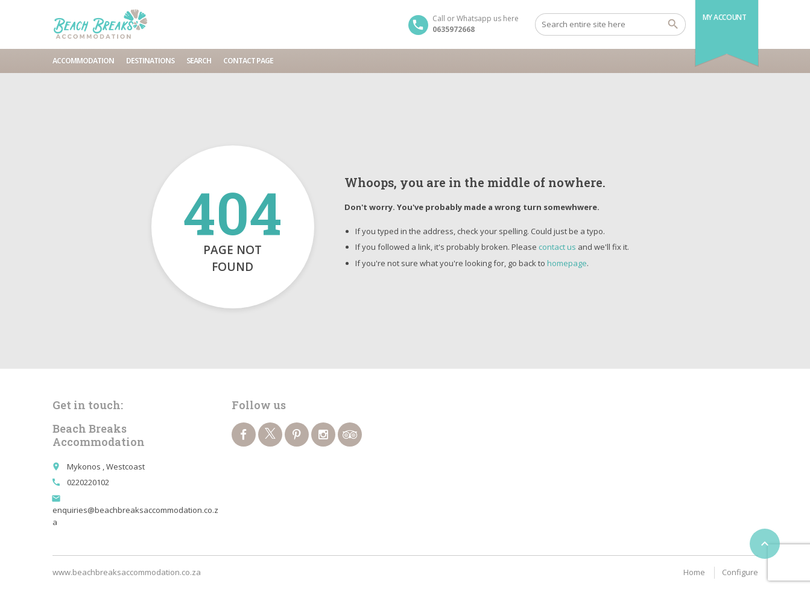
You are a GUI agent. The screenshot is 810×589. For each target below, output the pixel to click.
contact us (557, 246)
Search (198, 61)
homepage (567, 263)
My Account (725, 17)
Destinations (150, 61)
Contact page (248, 61)
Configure (740, 572)
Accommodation (83, 61)
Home (694, 572)
